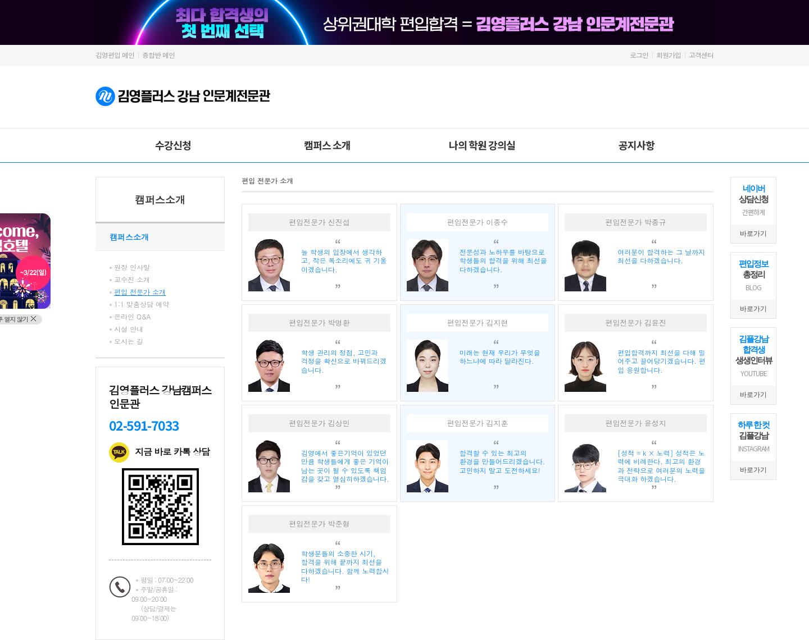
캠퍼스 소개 (327, 145)
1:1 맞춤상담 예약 (141, 304)
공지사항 (637, 145)
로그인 (639, 55)
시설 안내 (128, 328)
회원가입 (668, 55)
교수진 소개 (132, 279)
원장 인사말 (132, 267)
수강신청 (173, 145)
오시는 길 (128, 341)
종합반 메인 (158, 55)
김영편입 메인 (115, 55)
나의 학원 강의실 (482, 145)
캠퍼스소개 (160, 200)
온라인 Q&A (132, 316)
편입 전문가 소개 (140, 291)
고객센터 (701, 55)
